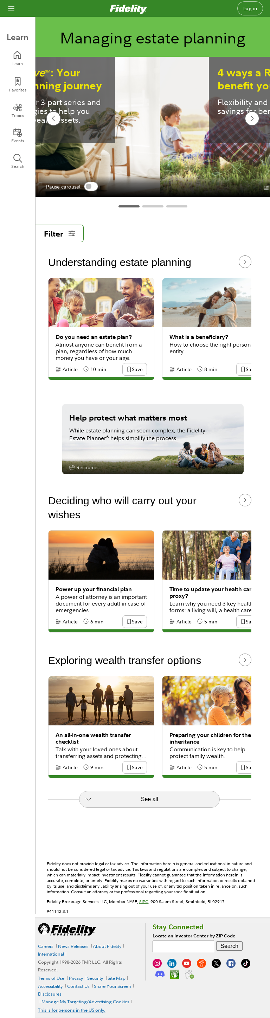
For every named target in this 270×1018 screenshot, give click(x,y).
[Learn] (17, 58)
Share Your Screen (112, 986)
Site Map (117, 978)
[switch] (91, 186)
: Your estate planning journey (152, 79)
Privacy (76, 978)
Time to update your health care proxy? (212, 592)
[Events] (17, 135)
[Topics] (17, 110)
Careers (45, 946)
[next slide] (252, 118)
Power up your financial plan (94, 589)
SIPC (143, 901)
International (51, 954)
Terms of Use (51, 978)
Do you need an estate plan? (94, 337)
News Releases (73, 946)
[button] (137, 370)
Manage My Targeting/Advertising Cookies (85, 1001)
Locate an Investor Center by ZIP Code (194, 936)
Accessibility (50, 986)
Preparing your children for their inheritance (212, 738)
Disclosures (50, 994)
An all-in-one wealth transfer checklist (93, 738)
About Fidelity (107, 946)
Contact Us (78, 986)
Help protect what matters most (128, 417)
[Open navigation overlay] (11, 8)
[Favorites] (17, 85)
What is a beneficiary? (198, 337)
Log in (250, 8)
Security (95, 978)
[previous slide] (53, 118)
